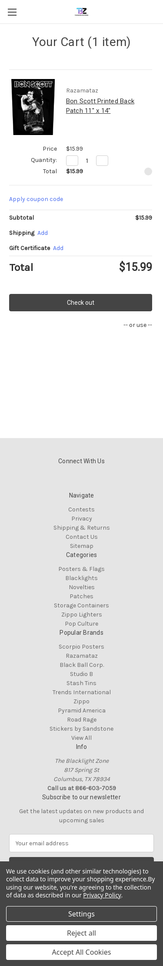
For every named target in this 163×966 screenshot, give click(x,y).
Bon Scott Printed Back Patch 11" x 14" (100, 106)
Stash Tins (81, 683)
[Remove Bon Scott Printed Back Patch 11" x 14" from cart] (148, 171)
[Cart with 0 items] (158, 11)
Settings (81, 914)
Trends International (82, 692)
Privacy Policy (102, 895)
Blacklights (81, 578)
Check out (80, 302)
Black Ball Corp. (82, 665)
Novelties (82, 587)
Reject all (81, 933)
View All (81, 738)
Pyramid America (82, 710)
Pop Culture (81, 623)
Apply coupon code (36, 199)
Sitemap (81, 546)
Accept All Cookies (81, 952)
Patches (81, 596)
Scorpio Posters (81, 646)
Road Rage (81, 719)
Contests (81, 509)
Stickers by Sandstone (81, 728)
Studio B (81, 674)
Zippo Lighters (81, 614)
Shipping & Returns (81, 527)
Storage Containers (81, 605)
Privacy (81, 518)
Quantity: (44, 160)
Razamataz (82, 655)
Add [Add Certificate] (58, 248)
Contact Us (82, 537)
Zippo (81, 701)
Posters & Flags (81, 569)
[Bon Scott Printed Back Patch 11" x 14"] (87, 161)
